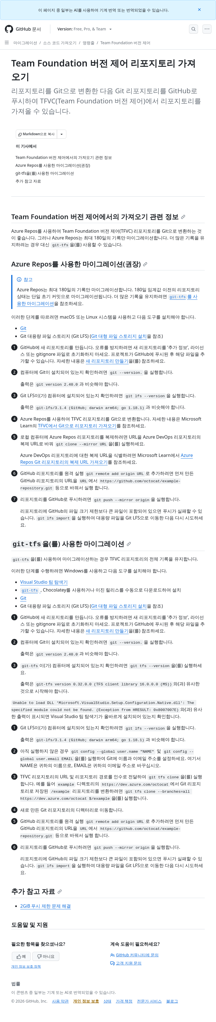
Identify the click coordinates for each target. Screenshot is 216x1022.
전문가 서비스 (149, 1001)
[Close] (199, 9)
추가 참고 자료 (36, 891)
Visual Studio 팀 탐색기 (44, 582)
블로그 (172, 1001)
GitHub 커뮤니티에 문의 (134, 954)
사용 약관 (60, 1001)
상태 (107, 1001)
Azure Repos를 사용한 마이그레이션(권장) (79, 263)
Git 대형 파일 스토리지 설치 (119, 336)
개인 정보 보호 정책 (26, 966)
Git (23, 328)
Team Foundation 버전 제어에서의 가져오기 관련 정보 (98, 216)
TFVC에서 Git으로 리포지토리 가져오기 (77, 426)
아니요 (46, 956)
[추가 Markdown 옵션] (61, 134)
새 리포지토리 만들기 (107, 361)
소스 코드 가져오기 (59, 42)
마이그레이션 (25, 42)
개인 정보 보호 (86, 1001)
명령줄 (88, 42)
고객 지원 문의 (125, 963)
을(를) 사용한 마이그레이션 (71, 543)
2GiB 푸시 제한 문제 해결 (45, 906)
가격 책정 (124, 1001)
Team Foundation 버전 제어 (125, 42)
